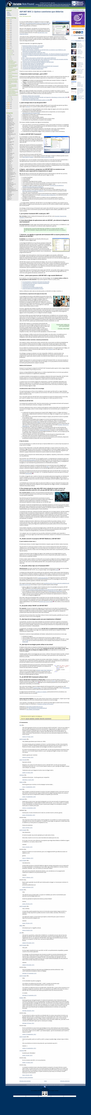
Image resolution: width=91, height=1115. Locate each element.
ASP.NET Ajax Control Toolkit (46, 601)
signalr (8, 177)
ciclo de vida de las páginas (29, 460)
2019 (8, 32)
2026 (8, 20)
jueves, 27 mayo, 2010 (27, 772)
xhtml (8, 199)
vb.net (8, 191)
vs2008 (8, 195)
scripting (9, 175)
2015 (8, 39)
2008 (8, 104)
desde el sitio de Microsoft (47, 157)
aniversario (9, 118)
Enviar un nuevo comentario (26, 1077)
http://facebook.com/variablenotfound (37, 708)
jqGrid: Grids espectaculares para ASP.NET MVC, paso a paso (80, 91)
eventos (8, 149)
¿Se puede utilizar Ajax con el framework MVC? (33, 63)
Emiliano (22, 997)
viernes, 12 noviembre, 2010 (29, 808)
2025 (8, 21)
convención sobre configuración (48, 195)
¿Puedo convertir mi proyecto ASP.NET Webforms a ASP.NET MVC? (38, 62)
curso (8, 143)
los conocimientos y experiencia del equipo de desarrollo (35, 282)
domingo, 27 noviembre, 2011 (29, 973)
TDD (38, 422)
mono (8, 162)
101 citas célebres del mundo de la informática (80, 51)
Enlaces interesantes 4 (13, 95)
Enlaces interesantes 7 (13, 73)
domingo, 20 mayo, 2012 (28, 1023)
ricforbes (22, 889)
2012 (8, 45)
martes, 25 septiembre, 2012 (29, 1034)
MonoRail (57, 216)
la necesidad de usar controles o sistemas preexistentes (35, 283)
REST (47, 466)
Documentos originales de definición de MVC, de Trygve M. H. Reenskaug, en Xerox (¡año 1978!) (45, 97)
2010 (8, 48)
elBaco (21, 925)
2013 (8, 43)
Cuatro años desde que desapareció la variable (12, 86)
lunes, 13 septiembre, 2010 (28, 787)
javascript (9, 158)
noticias (8, 167)
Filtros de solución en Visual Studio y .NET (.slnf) (80, 45)
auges (8, 126)
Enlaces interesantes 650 (80, 57)
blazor (8, 128)
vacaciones (9, 187)
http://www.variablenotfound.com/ (34, 706)
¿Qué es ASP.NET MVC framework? (30, 48)
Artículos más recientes (25, 1081)
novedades (9, 168)
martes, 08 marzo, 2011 (28, 887)
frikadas (8, 150)
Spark (42, 670)
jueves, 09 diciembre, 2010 (28, 815)
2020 (8, 30)
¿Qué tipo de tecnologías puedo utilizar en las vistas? (34, 67)
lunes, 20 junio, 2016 (27, 1075)
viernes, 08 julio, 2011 (27, 930)
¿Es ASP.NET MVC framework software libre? (32, 68)
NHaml (38, 670)
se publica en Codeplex (41, 691)
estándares (9, 148)
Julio (21, 932)
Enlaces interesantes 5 (13, 89)
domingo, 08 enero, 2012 (28, 1010)
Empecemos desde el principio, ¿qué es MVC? (33, 45)
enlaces (8, 146)
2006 (8, 108)
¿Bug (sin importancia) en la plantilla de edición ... (13, 70)
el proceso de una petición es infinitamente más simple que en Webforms (43, 186)
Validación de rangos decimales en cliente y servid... (13, 82)
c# (7, 135)
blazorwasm (9, 131)
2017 (8, 36)
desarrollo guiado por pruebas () (31, 113)
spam (8, 181)
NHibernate (25, 641)
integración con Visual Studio (55, 591)
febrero (9, 99)
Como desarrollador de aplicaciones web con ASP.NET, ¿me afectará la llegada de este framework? (45, 54)
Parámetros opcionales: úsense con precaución (12, 62)
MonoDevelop (66, 687)
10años (8, 116)
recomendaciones (10, 173)
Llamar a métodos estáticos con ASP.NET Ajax (80, 84)
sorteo (8, 180)
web (8, 196)
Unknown (22, 775)
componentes (10, 137)
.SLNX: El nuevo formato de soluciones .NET (80, 97)
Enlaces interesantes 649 (80, 76)
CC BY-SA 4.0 (61, 1084)
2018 (8, 34)
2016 (8, 38)
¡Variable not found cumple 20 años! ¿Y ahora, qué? (80, 64)
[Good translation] (43, 1093)
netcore (8, 166)
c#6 (8, 136)
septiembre (10, 54)
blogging (9, 132)
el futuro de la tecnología (28, 286)
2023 (8, 25)
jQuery (57, 569)
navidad (8, 164)
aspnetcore (9, 122)
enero (9, 101)
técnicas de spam (10, 184)
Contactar (68, 3)
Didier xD (22, 782)
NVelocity (49, 670)
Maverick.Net (63, 216)
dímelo (28, 106)
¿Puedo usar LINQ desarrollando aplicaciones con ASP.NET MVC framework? (40, 66)
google (8, 152)
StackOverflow (28, 473)
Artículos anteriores (65, 1081)
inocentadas (9, 157)
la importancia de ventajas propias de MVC (32, 287)
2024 (8, 23)
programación (10, 172)
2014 (8, 41)
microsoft (9, 161)
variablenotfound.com (11, 190)
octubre (10, 53)
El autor (62, 3)
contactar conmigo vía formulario (45, 704)
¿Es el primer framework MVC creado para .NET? (33, 52)
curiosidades (9, 141)
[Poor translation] (46, 1093)
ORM (27, 640)
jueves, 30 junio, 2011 (27, 903)
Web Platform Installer (28, 157)
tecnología (9, 185)
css (7, 140)
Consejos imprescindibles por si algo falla (13, 76)
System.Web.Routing (45, 430)
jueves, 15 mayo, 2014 (27, 1062)
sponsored (9, 182)
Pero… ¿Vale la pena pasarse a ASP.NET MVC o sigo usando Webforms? (39, 58)
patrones (9, 169)
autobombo (9, 127)
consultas (9, 139)
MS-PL (53, 681)
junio (9, 57)
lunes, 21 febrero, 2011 (27, 858)
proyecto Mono (37, 687)
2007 (8, 106)
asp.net (8, 121)
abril (9, 96)
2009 (8, 102)
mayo (9, 59)
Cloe (21, 725)
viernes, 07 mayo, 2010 (27, 736)
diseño (8, 145)
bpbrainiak (22, 799)
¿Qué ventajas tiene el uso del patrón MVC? (32, 47)
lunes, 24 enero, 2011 (27, 827)
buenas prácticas (10, 134)
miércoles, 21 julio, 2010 (28, 779)
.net (8, 114)
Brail (45, 670)
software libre (10, 178)
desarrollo (9, 144)
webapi (8, 198)
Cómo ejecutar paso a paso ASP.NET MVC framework (12, 66)
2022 (8, 27)
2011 (8, 47)
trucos (8, 186)
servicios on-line (10, 176)
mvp (8, 163)
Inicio (58, 3)
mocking (60, 424)
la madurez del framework (28, 284)
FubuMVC (22, 217)
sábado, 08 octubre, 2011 (28, 943)
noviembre (10, 51)
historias (9, 154)
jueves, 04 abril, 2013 (27, 1055)
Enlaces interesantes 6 (13, 79)
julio (9, 56)
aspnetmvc (9, 125)
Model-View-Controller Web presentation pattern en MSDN (36, 100)
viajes (8, 193)
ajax (8, 117)
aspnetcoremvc (10, 123)
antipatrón (50, 349)
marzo (9, 98)
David (21, 789)
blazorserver (9, 130)
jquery (8, 159)
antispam (9, 119)
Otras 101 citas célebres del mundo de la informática (80, 71)
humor (8, 155)
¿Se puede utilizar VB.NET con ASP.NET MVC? (33, 64)
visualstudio (9, 194)
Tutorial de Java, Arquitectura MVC (30, 98)
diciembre (10, 50)
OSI (37, 682)
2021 (8, 29)
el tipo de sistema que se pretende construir (32, 288)
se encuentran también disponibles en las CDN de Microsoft (41, 589)
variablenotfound (10, 189)
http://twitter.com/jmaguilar (33, 709)
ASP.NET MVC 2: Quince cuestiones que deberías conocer (13, 92)
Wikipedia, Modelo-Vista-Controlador (31, 96)
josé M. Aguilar (23, 739)
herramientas (9, 153)
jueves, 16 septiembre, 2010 (29, 796)
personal (9, 171)
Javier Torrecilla (23, 759)
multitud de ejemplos (43, 578)
